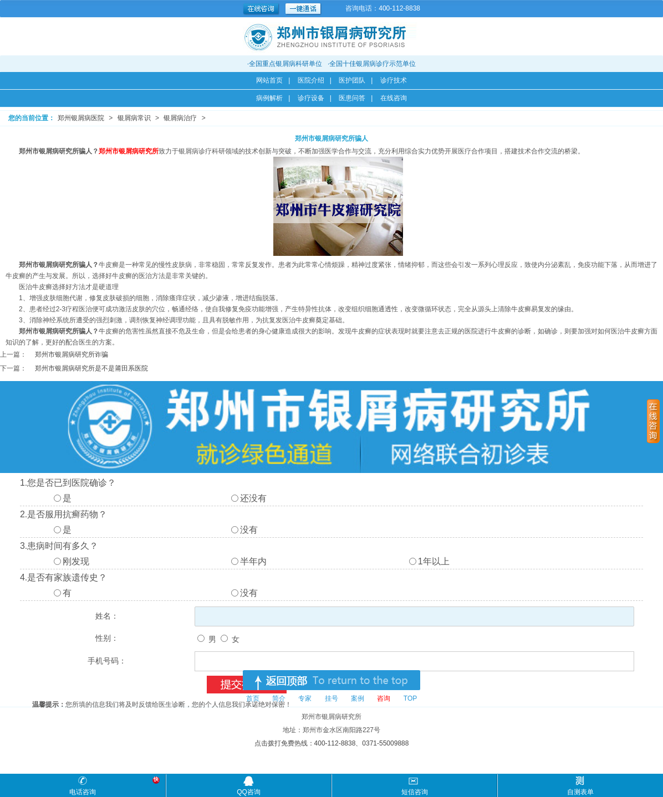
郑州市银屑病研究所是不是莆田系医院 (91, 368)
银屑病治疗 (180, 118)
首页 (252, 698)
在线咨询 (393, 98)
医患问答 (352, 98)
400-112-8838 (399, 8)
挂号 (331, 698)
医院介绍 (311, 80)
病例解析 (269, 98)
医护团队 (352, 80)
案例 (357, 698)
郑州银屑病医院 (81, 118)
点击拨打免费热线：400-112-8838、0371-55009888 (331, 743)
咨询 (383, 698)
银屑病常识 (134, 118)
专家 (305, 698)
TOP (410, 698)
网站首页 (269, 80)
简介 (278, 698)
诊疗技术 (393, 80)
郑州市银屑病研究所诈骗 (71, 354)
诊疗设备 (311, 98)
